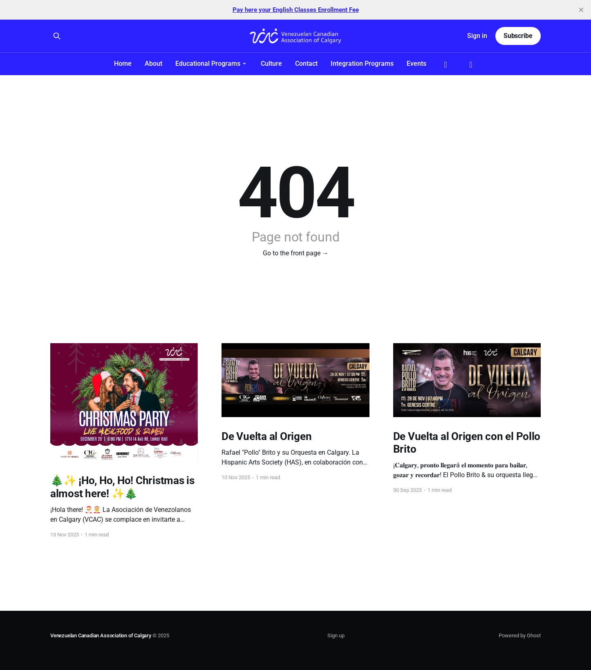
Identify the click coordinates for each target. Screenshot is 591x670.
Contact (306, 63)
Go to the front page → (296, 253)
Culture (271, 63)
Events (416, 63)
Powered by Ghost (520, 635)
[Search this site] (56, 35)
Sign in (477, 36)
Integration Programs (362, 63)
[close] (581, 9)
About (153, 63)
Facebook (445, 64)
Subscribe (518, 36)
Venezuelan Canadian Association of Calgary (100, 635)
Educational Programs (207, 63)
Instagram (471, 64)
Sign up (336, 635)
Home (123, 63)
